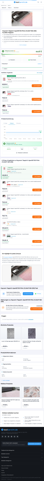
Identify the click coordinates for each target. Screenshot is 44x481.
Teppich (9, 5)
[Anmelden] (41, 2)
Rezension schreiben (36, 308)
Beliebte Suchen (22, 453)
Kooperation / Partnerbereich (7, 475)
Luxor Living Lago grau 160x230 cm (11, 341)
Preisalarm (12, 59)
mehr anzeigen (22, 45)
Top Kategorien (22, 457)
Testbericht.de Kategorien (22, 450)
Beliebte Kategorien (22, 460)
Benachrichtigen (28, 293)
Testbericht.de (3, 5)
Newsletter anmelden (34, 443)
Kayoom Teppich (8, 257)
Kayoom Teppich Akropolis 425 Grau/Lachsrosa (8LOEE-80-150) (31, 400)
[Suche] (38, 2)
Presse (2, 470)
